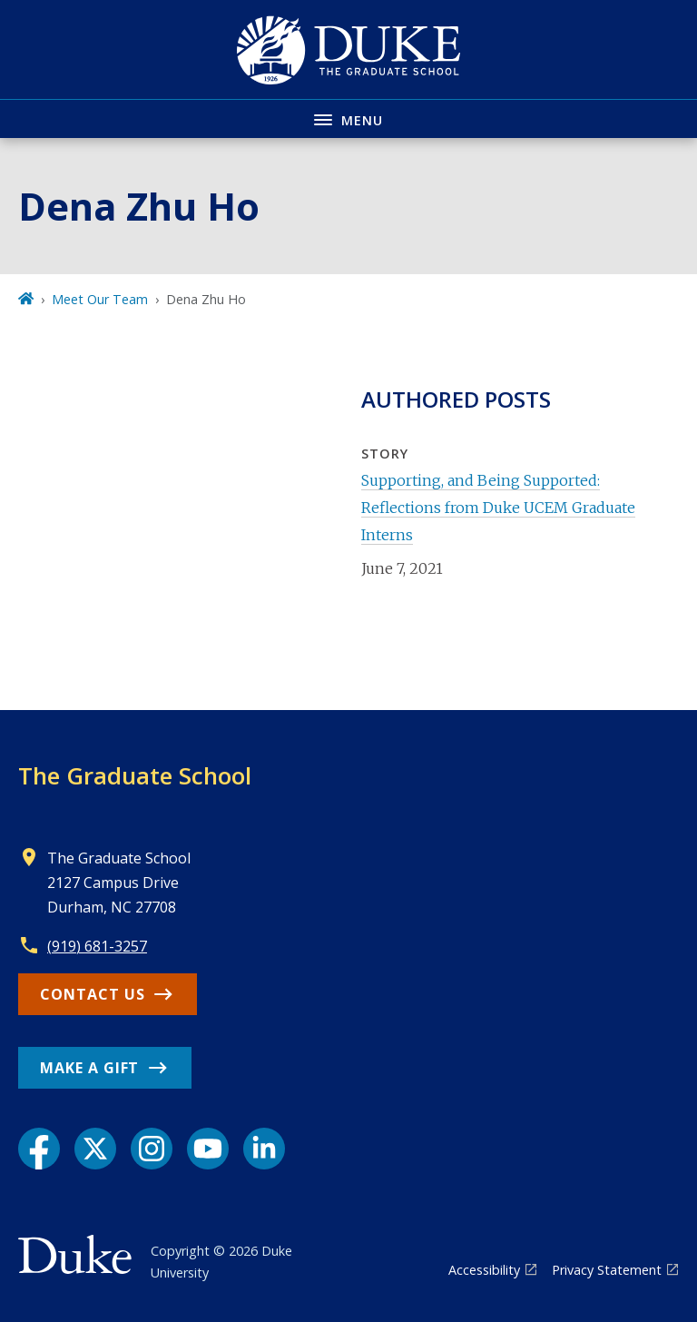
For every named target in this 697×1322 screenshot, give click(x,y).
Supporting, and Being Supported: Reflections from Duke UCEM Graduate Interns (498, 508)
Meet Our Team (100, 299)
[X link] (95, 1148)
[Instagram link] (151, 1148)
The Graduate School (134, 775)
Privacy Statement (607, 1269)
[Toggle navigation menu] (348, 118)
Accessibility (484, 1269)
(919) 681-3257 (97, 946)
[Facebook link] (39, 1148)
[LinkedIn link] (264, 1148)
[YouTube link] (208, 1148)
